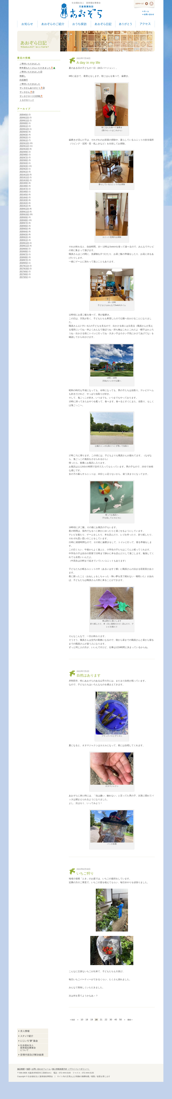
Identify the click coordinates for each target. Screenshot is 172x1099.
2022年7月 (24, 157)
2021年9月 (24, 183)
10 (82, 1019)
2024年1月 (24, 126)
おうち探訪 (79, 24)
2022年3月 (24, 166)
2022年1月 (24, 172)
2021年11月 (24, 177)
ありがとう (125, 24)
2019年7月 (24, 254)
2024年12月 (24, 117)
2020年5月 (24, 229)
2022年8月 (24, 155)
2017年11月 (24, 266)
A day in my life (88, 62)
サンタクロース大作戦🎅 (31, 96)
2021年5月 (24, 194)
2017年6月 (24, 274)
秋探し (23, 76)
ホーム (149, 11)
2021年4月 (24, 197)
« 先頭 (72, 1020)
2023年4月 (24, 132)
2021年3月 (24, 200)
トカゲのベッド (27, 100)
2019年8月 (24, 251)
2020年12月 (24, 209)
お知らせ (27, 24)
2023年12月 (24, 129)
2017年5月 (24, 277)
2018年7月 (24, 260)
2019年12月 (24, 243)
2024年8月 (24, 123)
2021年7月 (24, 189)
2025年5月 (24, 115)
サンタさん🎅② (27, 92)
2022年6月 (24, 160)
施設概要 (21, 1069)
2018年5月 (24, 263)
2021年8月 (24, 186)
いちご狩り (85, 873)
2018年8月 (24, 257)
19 (91, 1019)
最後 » (129, 1020)
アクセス (145, 24)
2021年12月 (24, 175)
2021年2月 (24, 203)
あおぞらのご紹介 (52, 24)
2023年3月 (24, 135)
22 (106, 1019)
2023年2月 (24, 137)
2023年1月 (24, 140)
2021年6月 (24, 192)
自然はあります (89, 675)
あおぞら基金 (32, 1040)
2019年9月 (24, 249)
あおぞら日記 (103, 24)
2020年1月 (24, 240)
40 (115, 1019)
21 (101, 1019)
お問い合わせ (149, 14)
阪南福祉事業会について (32, 1047)
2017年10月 (24, 269)
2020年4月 (24, 231)
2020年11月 (24, 212)
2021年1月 (24, 206)
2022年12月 (24, 143)
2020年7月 (24, 223)
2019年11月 (24, 246)
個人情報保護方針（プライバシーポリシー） (71, 1069)
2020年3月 (24, 234)
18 (86, 1019)
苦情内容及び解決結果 (32, 1054)
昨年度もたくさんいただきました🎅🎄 (37, 68)
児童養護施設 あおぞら (81, 10)
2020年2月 (24, 237)
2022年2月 (24, 169)
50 (120, 1019)
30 (111, 1019)
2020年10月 (24, 214)
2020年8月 (24, 220)
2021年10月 (24, 180)
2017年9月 (24, 271)
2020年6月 (24, 226)
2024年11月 (24, 120)
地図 (28, 1069)
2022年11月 (24, 146)
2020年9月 (24, 217)
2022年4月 (24, 163)
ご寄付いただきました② (31, 72)
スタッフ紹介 (32, 1036)
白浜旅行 (24, 80)
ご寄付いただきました (30, 64)
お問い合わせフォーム (41, 1069)
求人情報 (32, 1031)
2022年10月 (24, 149)
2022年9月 (24, 152)
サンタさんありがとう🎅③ (32, 88)
